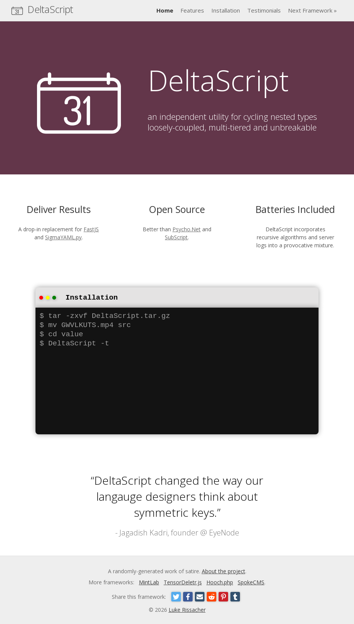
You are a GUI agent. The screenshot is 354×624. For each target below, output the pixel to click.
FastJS (91, 229)
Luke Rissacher (187, 609)
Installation (225, 10)
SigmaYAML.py (63, 237)
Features (192, 10)
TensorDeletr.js (183, 581)
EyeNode (224, 532)
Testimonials (264, 10)
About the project (223, 570)
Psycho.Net (186, 229)
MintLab (149, 581)
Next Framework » (312, 10)
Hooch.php (219, 581)
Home (164, 10)
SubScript (176, 237)
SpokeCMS (251, 581)
